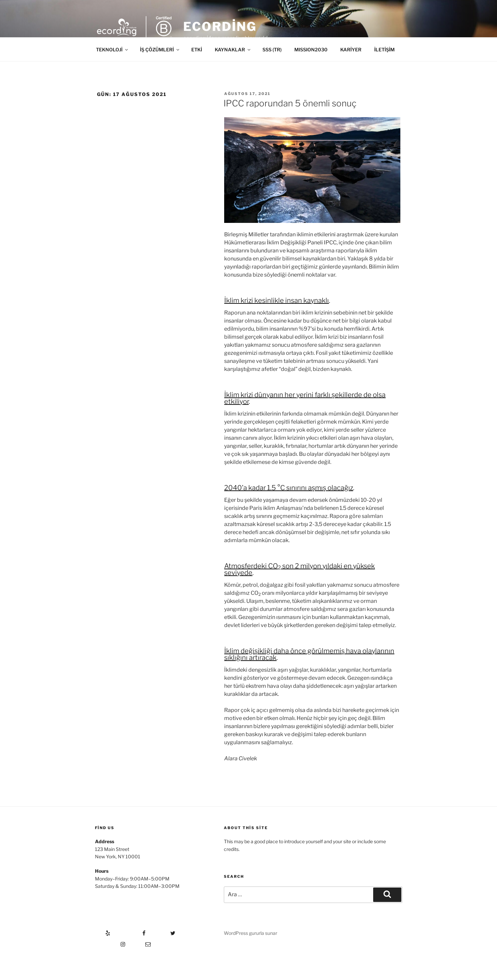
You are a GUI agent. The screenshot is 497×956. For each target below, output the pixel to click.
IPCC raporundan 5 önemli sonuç (289, 103)
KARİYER (350, 49)
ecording (220, 26)
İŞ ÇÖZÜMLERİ (160, 49)
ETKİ (196, 49)
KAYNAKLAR (233, 49)
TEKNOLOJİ (112, 49)
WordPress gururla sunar (250, 933)
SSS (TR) (272, 49)
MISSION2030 (311, 49)
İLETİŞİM (384, 49)
